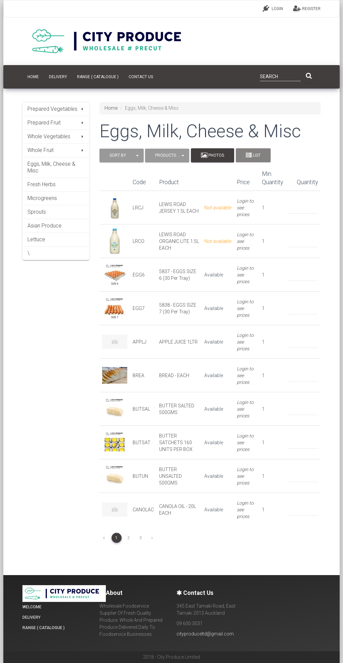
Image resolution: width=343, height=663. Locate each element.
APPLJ (139, 342)
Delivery (58, 76)
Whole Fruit (55, 150)
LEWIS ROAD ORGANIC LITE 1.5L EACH (179, 241)
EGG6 (139, 274)
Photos (212, 155)
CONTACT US (141, 76)
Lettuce (36, 239)
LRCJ (138, 207)
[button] (121, 155)
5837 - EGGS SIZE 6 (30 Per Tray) (177, 275)
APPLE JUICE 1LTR (178, 342)
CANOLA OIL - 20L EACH (177, 510)
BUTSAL (141, 409)
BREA (138, 375)
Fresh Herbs (41, 184)
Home (111, 108)
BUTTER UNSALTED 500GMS (170, 476)
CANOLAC (143, 509)
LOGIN (273, 8)
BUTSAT (141, 442)
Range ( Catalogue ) (98, 76)
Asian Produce (44, 225)
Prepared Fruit (55, 122)
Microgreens (42, 198)
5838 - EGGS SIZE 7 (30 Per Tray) (177, 308)
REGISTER (307, 8)
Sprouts (36, 212)
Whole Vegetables (55, 136)
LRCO (138, 241)
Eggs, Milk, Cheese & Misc (51, 167)
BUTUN (140, 476)
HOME (33, 76)
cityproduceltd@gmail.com (205, 633)
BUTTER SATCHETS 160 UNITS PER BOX (176, 442)
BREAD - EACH (174, 375)
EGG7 (139, 308)
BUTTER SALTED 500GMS (176, 409)
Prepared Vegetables (55, 109)
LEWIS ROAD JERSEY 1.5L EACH (179, 208)
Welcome (32, 607)
